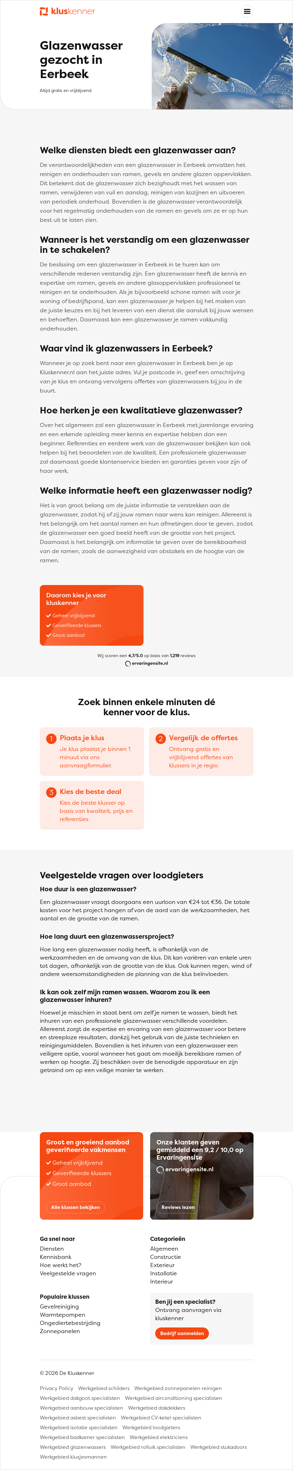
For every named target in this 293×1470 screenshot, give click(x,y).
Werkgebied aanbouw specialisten (81, 1407)
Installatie (163, 1273)
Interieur (161, 1281)
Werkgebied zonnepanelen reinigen (178, 1388)
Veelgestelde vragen (68, 1273)
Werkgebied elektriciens (159, 1437)
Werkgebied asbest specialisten (78, 1417)
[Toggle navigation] (247, 11)
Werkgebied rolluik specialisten (148, 1446)
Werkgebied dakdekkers (156, 1407)
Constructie (165, 1257)
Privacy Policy (56, 1388)
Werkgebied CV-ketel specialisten (161, 1417)
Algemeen (164, 1249)
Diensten (52, 1249)
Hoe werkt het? (60, 1265)
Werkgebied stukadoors (218, 1446)
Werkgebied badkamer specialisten (82, 1437)
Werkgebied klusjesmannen (73, 1456)
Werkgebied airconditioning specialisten (173, 1397)
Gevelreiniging (59, 1306)
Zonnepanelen (60, 1331)
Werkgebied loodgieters (151, 1427)
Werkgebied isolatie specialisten (79, 1427)
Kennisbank (55, 1257)
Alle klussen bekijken (75, 1207)
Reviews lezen (178, 1207)
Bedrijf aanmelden (182, 1333)
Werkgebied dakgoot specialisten (80, 1397)
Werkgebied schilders (104, 1388)
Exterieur (162, 1265)
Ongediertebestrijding (70, 1323)
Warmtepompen (62, 1315)
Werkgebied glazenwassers (73, 1446)
